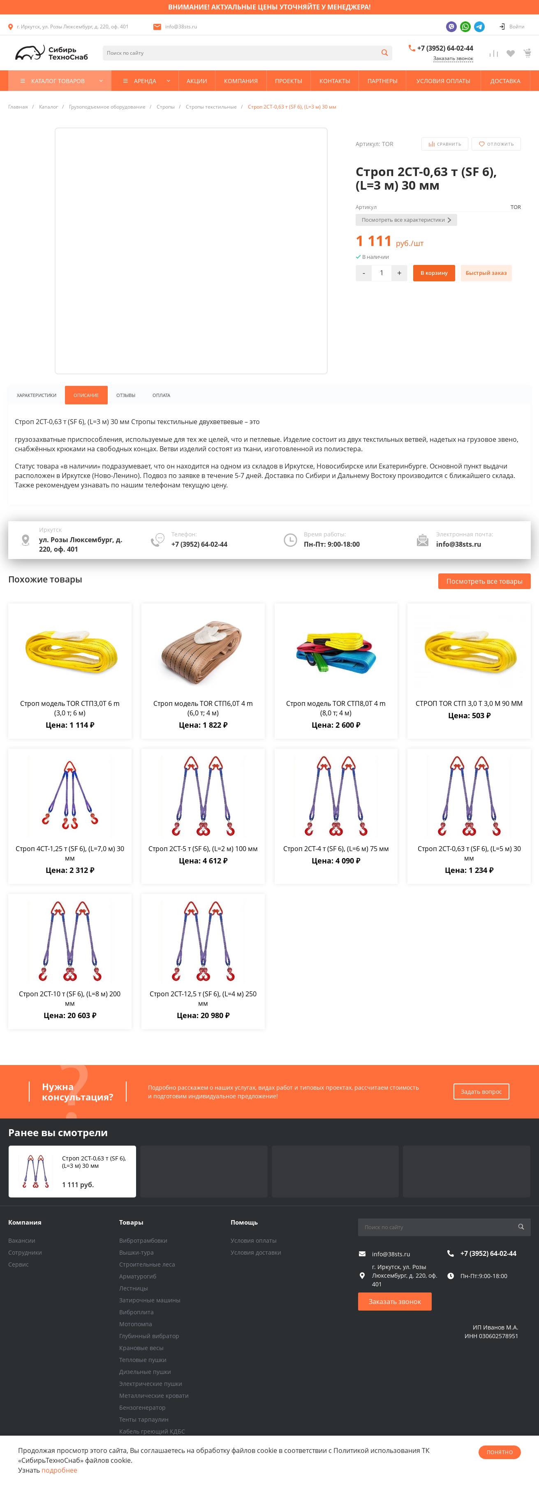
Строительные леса (147, 1264)
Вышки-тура (136, 1252)
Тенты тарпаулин (144, 1419)
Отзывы (127, 395)
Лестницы (133, 1288)
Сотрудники (25, 1252)
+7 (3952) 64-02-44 (445, 48)
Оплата (163, 395)
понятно (500, 1452)
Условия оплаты (254, 1240)
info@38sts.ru (181, 26)
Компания (25, 1222)
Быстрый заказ (486, 272)
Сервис (18, 1264)
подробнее (59, 1470)
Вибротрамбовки (143, 1240)
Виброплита (136, 1312)
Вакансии (21, 1240)
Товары (131, 1222)
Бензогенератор (142, 1407)
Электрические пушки (150, 1384)
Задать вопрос (481, 1091)
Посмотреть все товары (484, 581)
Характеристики (36, 395)
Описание (86, 395)
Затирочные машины (149, 1300)
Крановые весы (141, 1348)
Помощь (244, 1222)
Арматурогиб (137, 1276)
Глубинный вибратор (149, 1336)
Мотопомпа (135, 1324)
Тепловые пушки (143, 1360)
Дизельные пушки (145, 1372)
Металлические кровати (154, 1395)
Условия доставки (256, 1252)
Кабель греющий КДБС (152, 1431)
